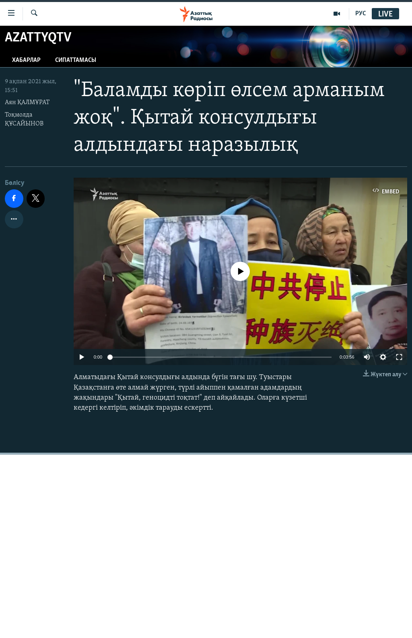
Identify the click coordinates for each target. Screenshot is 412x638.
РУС (360, 13)
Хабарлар (26, 60)
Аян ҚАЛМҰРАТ (27, 102)
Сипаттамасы (75, 60)
